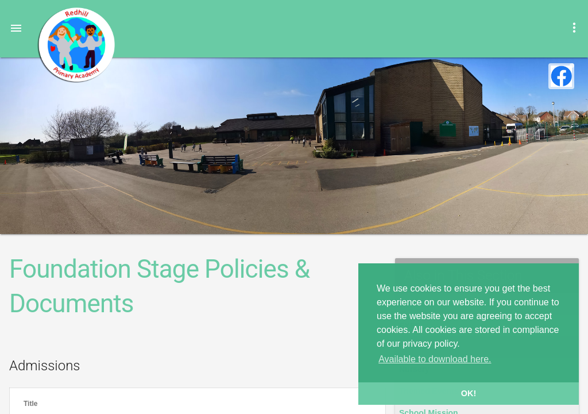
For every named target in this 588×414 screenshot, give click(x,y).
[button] (16, 27)
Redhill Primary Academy (76, 45)
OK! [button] (468, 393)
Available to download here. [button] (434, 359)
